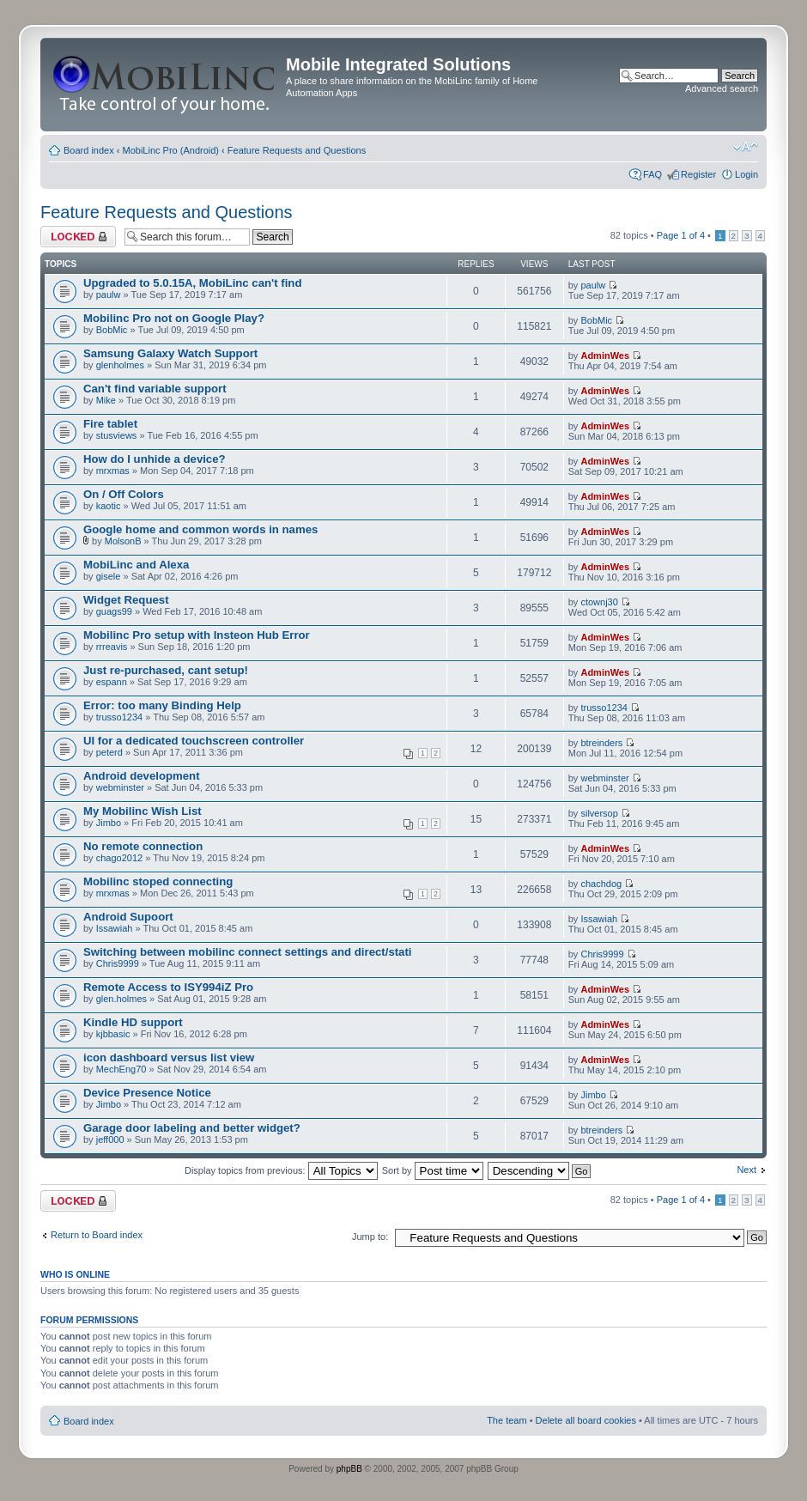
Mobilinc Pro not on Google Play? (173, 318)
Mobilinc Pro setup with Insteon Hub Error (196, 635)
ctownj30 (598, 602)
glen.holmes (121, 999)
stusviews (116, 435)
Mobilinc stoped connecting (158, 881)
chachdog (601, 883)
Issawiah (114, 928)
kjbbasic (113, 1034)
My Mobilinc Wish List (142, 811)
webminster (120, 787)
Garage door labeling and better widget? (191, 1127)
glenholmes (120, 365)
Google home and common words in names (200, 529)
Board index (89, 150)
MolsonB (123, 541)
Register (698, 174)
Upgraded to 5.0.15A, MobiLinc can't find (192, 282)
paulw (108, 294)
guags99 (114, 611)
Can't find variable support (155, 388)
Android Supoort (128, 916)
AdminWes (604, 355)
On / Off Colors (123, 494)
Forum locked (78, 236)
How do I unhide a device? (154, 459)
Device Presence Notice (147, 1092)
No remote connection (143, 846)
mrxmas (113, 470)
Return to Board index (97, 1235)
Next (746, 1169)
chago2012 (119, 858)
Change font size (745, 147)
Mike (106, 400)
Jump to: (370, 1236)
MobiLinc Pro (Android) (171, 150)
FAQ (652, 174)
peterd (109, 752)
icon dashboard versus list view (168, 1057)
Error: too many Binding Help (162, 705)
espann (111, 682)
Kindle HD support (133, 1022)
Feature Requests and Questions (297, 150)
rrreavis (112, 646)
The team (506, 1420)
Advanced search (721, 88)
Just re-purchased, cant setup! (165, 670)
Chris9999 (117, 963)
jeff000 (110, 1139)
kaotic (108, 506)
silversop (598, 813)
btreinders (601, 743)
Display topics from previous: (281, 1170)
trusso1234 (119, 717)
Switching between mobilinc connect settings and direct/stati (247, 951)
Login (746, 174)
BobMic (112, 330)
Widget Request (126, 599)
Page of (681, 235)
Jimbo (108, 822)
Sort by (432, 1170)
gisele (108, 576)
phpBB (349, 1469)
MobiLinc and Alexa (136, 564)
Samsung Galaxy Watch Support (170, 353)
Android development (141, 775)
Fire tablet (110, 423)
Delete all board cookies (586, 1420)
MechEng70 (121, 1069)
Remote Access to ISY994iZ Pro (168, 987)
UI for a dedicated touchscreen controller (193, 740)
